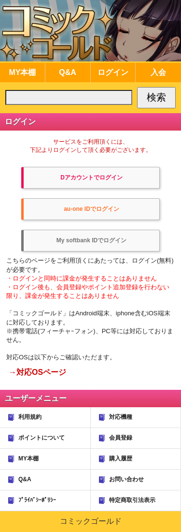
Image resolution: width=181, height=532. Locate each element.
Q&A (19, 479)
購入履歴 (114, 459)
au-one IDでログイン (91, 209)
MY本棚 (23, 459)
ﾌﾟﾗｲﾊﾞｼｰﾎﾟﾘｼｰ (31, 500)
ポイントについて (36, 438)
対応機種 (114, 417)
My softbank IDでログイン (91, 240)
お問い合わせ (120, 479)
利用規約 (24, 417)
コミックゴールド (91, 521)
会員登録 (114, 438)
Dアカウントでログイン (91, 177)
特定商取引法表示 (126, 500)
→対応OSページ (37, 372)
